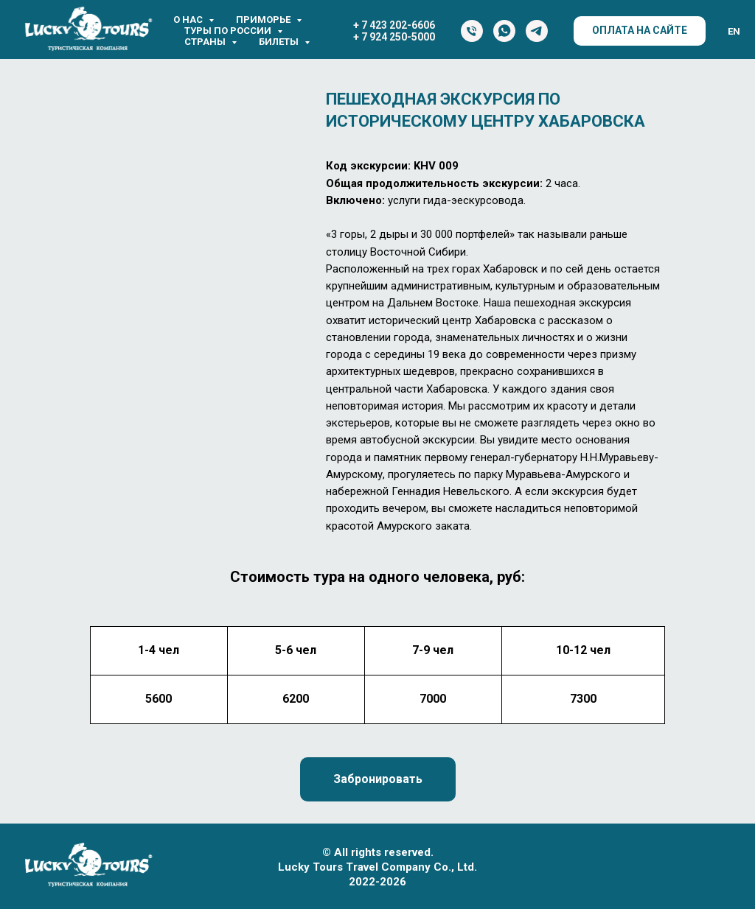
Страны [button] (206, 41)
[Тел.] (472, 31)
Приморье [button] (264, 19)
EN (734, 31)
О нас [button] (189, 19)
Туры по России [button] (229, 30)
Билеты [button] (280, 41)
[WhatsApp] (504, 31)
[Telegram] (537, 31)
